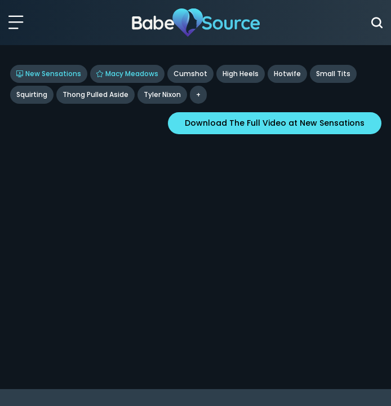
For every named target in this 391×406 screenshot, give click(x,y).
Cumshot (190, 73)
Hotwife (287, 73)
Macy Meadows (127, 73)
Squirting (31, 94)
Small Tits (333, 73)
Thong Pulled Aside (95, 94)
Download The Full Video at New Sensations (275, 123)
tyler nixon (162, 94)
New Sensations (48, 73)
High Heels (241, 73)
